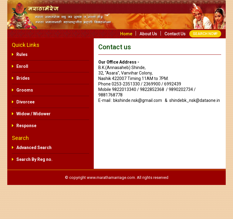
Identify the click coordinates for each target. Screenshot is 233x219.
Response (26, 125)
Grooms (24, 90)
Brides (23, 78)
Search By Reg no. (34, 159)
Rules (22, 54)
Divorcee (25, 101)
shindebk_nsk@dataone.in (194, 100)
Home (126, 33)
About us (148, 33)
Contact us (175, 33)
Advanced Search (34, 147)
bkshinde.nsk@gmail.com (137, 100)
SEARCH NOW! (205, 34)
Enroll (22, 66)
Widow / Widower (33, 113)
